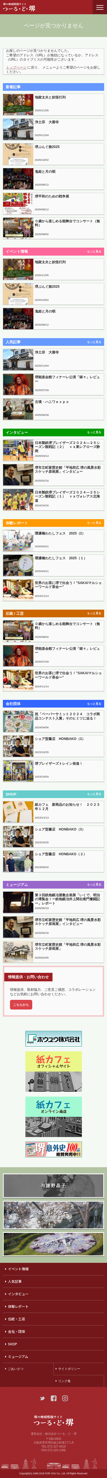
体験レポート (18, 1306)
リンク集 (64, 1381)
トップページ (16, 67)
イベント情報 (18, 1268)
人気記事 (15, 1281)
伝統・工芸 (16, 1318)
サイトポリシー (69, 1368)
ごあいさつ (15, 1368)
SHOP (12, 1343)
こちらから (21, 1004)
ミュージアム (18, 1356)
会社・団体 (16, 1331)
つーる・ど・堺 (24, 7)
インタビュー (18, 1293)
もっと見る (94, 251)
